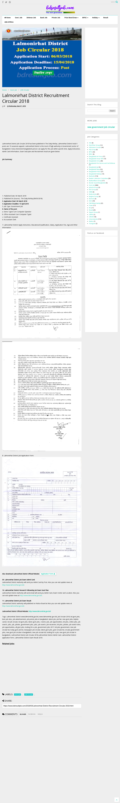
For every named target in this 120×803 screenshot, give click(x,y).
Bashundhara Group (95, 181)
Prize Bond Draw (71, 18)
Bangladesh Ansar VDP (96, 159)
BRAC (90, 154)
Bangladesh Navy (94, 169)
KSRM (90, 192)
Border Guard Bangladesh (97, 183)
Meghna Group (93, 196)
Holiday (96, 18)
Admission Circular (95, 147)
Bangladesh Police (94, 171)
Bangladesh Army (94, 161)
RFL (90, 208)
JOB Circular (24, 90)
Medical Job (92, 194)
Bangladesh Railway (95, 174)
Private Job (56, 18)
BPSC (85, 18)
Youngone (92, 223)
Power (91, 205)
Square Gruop (93, 212)
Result (105, 18)
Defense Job (31, 18)
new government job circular (101, 127)
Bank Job (43, 18)
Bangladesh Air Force (95, 156)
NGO (90, 201)
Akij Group (92, 150)
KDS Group (92, 190)
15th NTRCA (9, 22)
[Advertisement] (20, 125)
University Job (93, 219)
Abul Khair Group (94, 145)
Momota (91, 199)
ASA (90, 143)
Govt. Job (18, 18)
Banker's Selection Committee (98, 178)
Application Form (48, 574)
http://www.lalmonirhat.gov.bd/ (13, 585)
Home (7, 18)
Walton (91, 221)
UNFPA (91, 214)
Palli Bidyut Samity (94, 203)
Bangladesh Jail (94, 167)
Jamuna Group (93, 187)
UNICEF (91, 217)
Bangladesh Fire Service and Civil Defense (102, 163)
